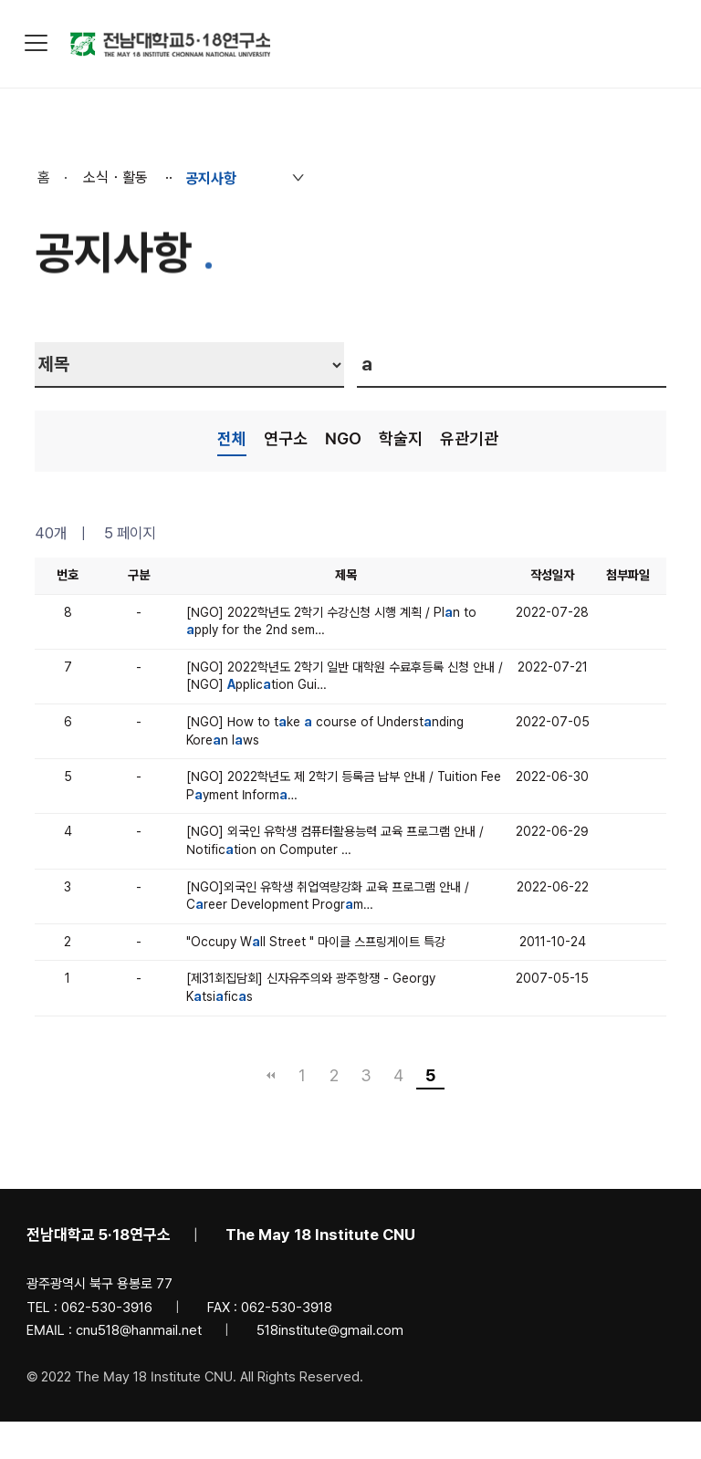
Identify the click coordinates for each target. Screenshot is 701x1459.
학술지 (401, 438)
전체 (231, 438)
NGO (343, 438)
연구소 (286, 438)
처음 (270, 1075)
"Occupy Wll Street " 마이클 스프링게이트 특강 (315, 941)
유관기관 (469, 438)
